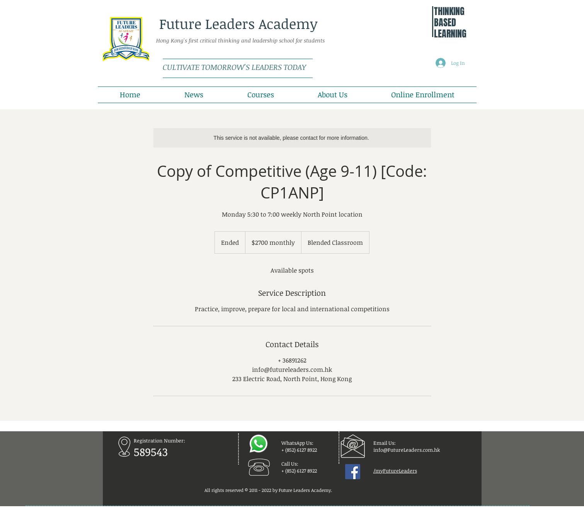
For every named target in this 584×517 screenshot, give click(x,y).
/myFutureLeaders (395, 470)
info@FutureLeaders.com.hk (406, 449)
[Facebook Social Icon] (352, 471)
